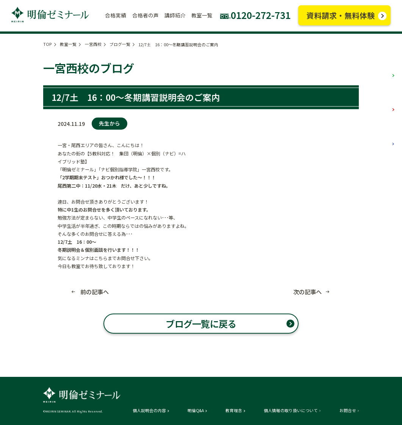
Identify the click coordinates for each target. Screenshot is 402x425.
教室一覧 (68, 44)
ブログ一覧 (119, 44)
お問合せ (347, 411)
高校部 (380, 136)
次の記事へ (307, 292)
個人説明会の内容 (149, 411)
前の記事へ (94, 292)
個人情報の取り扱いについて (291, 411)
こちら (101, 258)
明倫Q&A (196, 411)
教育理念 (233, 411)
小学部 (380, 68)
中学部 (380, 102)
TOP (47, 44)
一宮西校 (93, 44)
